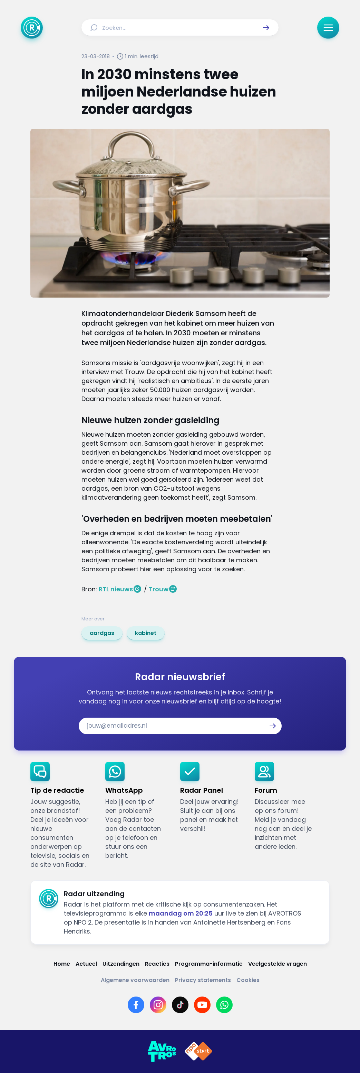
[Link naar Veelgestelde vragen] (277, 964)
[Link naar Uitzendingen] (121, 964)
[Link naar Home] (61, 964)
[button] (266, 27)
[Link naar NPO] (198, 1051)
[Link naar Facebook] (136, 1005)
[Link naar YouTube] (202, 1005)
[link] (102, 633)
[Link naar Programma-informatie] (209, 964)
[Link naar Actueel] (86, 964)
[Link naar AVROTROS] (162, 1051)
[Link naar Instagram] (158, 1005)
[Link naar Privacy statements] (203, 980)
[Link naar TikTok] (180, 1005)
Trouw (158, 589)
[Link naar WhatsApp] (224, 1005)
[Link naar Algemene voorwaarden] (135, 980)
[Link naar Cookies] (248, 980)
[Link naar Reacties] (157, 964)
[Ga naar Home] (32, 28)
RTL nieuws (116, 589)
